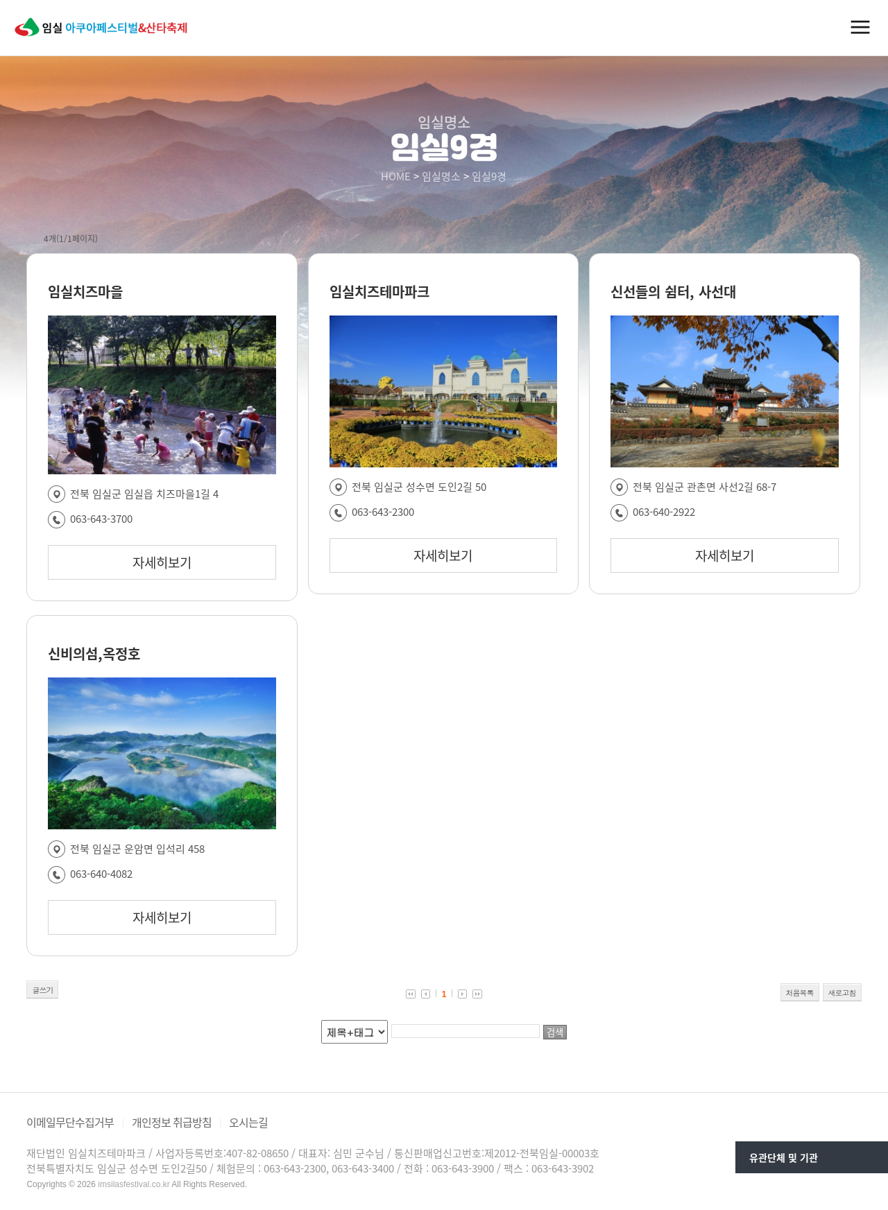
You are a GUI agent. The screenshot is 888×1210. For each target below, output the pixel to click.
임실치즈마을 (85, 292)
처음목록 (800, 992)
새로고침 (842, 992)
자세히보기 (162, 562)
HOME (396, 176)
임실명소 (441, 176)
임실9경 (489, 176)
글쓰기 (42, 990)
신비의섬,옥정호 (94, 653)
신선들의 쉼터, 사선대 (673, 292)
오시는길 (248, 1122)
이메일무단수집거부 (70, 1122)
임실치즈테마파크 (379, 292)
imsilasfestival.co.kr (133, 1184)
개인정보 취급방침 (172, 1122)
